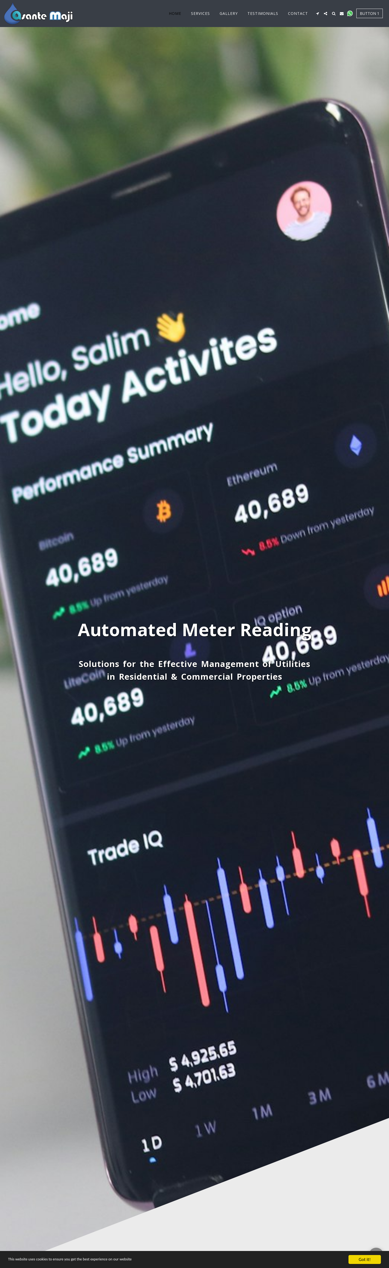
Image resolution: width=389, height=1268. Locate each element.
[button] (317, 13)
